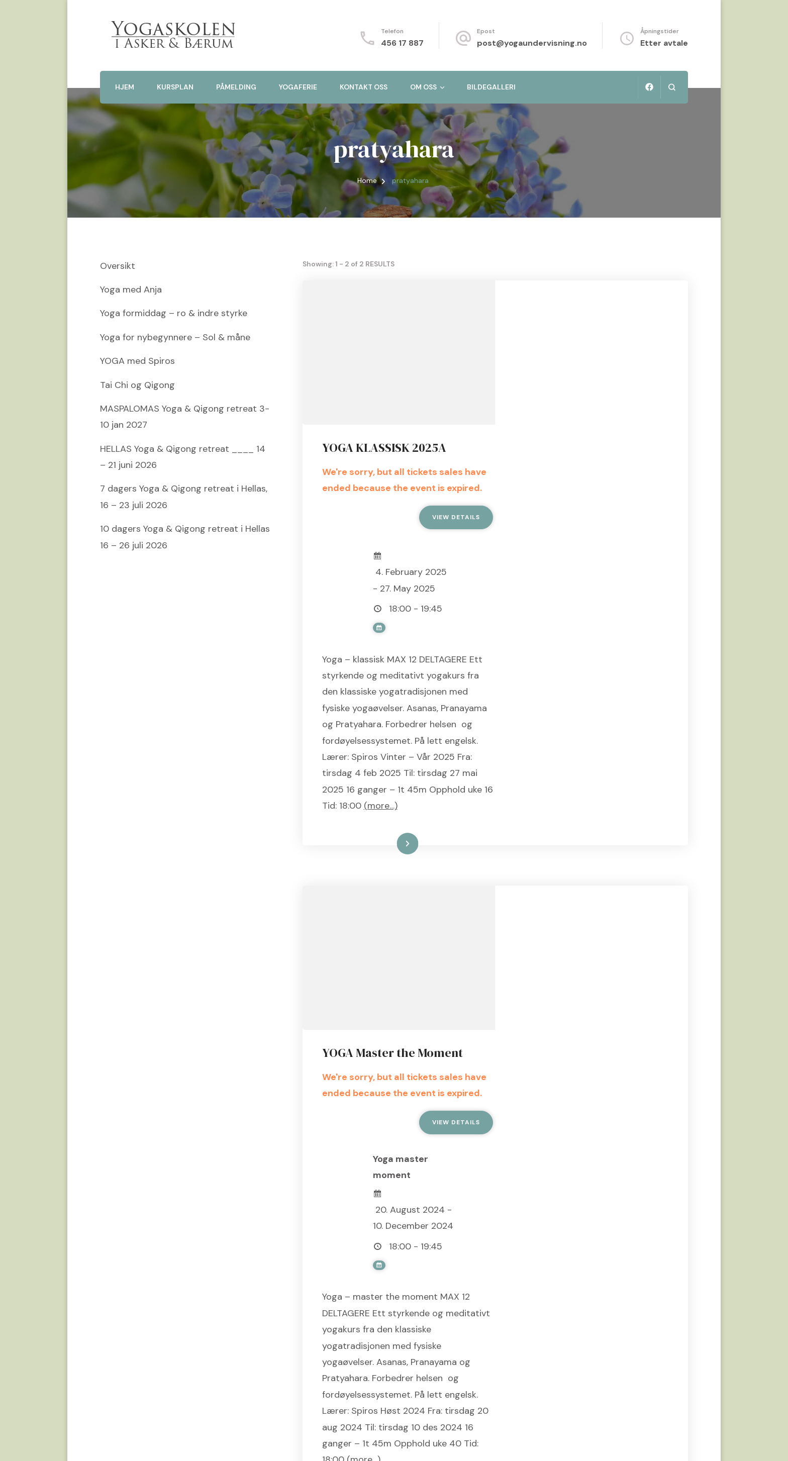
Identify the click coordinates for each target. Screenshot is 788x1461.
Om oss (423, 86)
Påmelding (236, 86)
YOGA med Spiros (137, 361)
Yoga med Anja (131, 289)
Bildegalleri (491, 86)
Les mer (578, 765)
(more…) (532, 727)
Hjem (124, 86)
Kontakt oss (363, 86)
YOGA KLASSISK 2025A (578, 304)
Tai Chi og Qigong (137, 385)
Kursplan (175, 86)
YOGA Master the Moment (586, 830)
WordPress (326, 1440)
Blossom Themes (226, 1440)
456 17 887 (402, 43)
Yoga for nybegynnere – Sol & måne (175, 337)
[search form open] (671, 87)
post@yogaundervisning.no (532, 43)
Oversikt (117, 266)
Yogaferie (298, 86)
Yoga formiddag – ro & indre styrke (173, 313)
